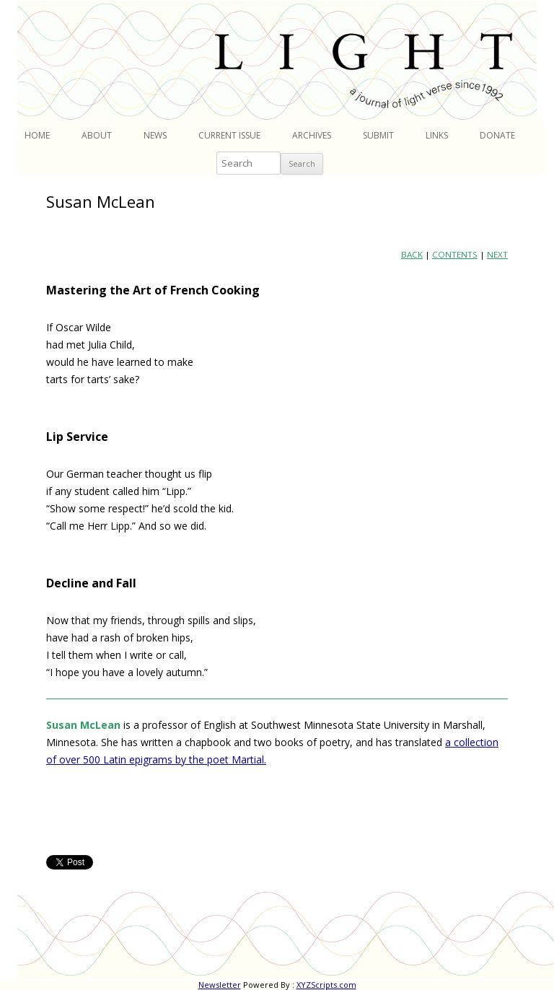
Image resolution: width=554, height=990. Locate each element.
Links (437, 135)
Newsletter (219, 984)
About (97, 135)
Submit (378, 135)
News (155, 135)
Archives (311, 135)
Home (37, 135)
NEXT (497, 254)
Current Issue (229, 135)
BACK (412, 254)
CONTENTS (455, 254)
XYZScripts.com (326, 984)
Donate (497, 135)
